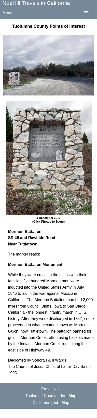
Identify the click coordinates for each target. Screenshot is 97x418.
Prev (45, 389)
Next (57, 389)
